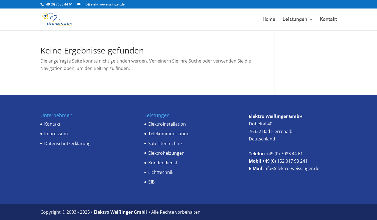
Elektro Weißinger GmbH (121, 212)
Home (268, 20)
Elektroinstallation (167, 124)
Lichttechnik (160, 172)
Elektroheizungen (166, 153)
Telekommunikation (168, 134)
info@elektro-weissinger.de (291, 168)
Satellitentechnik (165, 143)
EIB (151, 182)
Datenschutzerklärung (67, 143)
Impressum (56, 134)
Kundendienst (162, 163)
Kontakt (328, 20)
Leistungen (295, 20)
